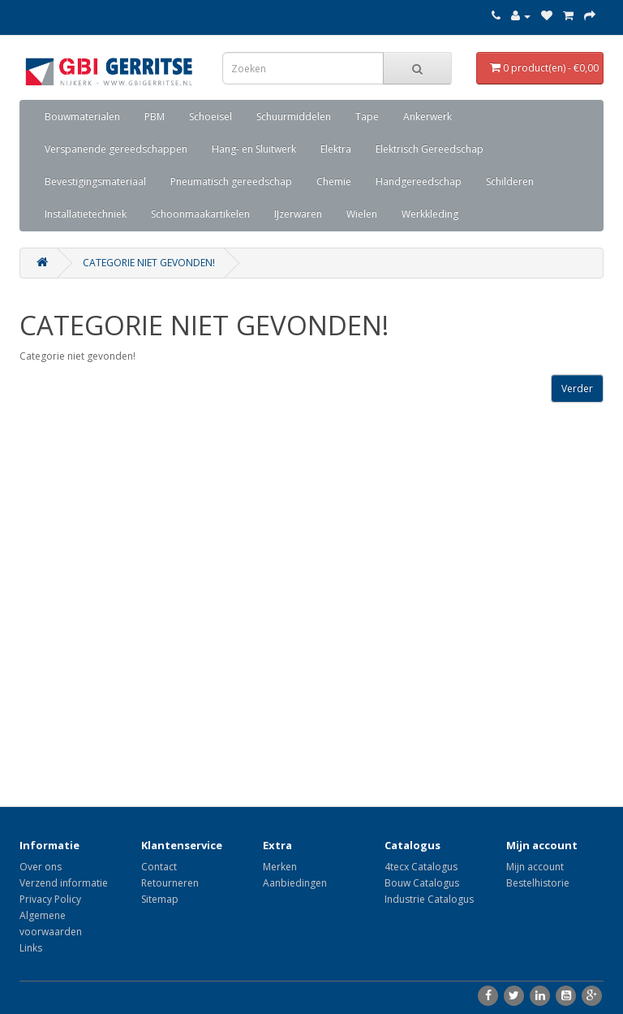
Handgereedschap (419, 181)
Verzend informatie (63, 883)
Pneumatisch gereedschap (231, 181)
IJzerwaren (298, 214)
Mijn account (535, 867)
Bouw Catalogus (422, 883)
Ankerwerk (427, 116)
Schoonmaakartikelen (200, 214)
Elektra (335, 149)
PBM (154, 116)
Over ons (40, 867)
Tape (367, 116)
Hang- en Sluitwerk (254, 149)
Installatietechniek (86, 214)
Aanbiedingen (295, 883)
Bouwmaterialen (82, 116)
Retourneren (170, 883)
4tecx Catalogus (421, 867)
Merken (280, 867)
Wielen (361, 214)
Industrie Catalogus (429, 899)
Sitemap (159, 899)
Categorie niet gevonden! (149, 263)
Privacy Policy (50, 899)
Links (30, 948)
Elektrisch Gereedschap (429, 149)
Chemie (333, 181)
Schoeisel (210, 116)
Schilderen (510, 181)
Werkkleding (430, 214)
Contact (159, 867)
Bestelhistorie (537, 883)
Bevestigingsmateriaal (95, 181)
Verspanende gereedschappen (116, 149)
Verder (577, 388)
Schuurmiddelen (293, 116)
